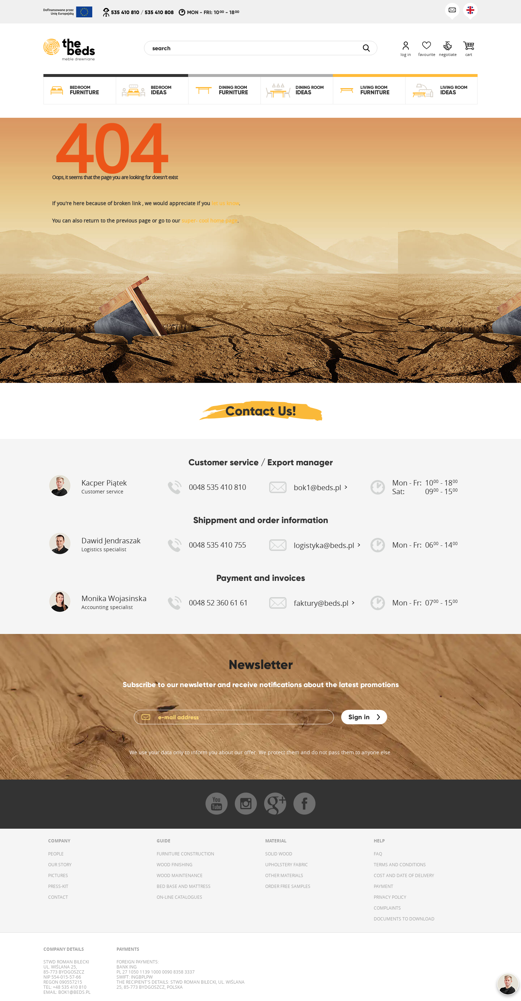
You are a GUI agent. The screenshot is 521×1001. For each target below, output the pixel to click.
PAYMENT (383, 886)
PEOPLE (56, 854)
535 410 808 (159, 12)
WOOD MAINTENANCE (180, 875)
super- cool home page (209, 220)
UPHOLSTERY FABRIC (286, 864)
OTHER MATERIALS (284, 875)
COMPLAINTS (387, 908)
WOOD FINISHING (174, 864)
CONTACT (58, 897)
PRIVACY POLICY (390, 897)
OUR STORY (60, 864)
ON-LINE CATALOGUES (179, 897)
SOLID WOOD (278, 854)
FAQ (378, 854)
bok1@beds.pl (73, 992)
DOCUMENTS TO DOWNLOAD (404, 919)
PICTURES (58, 875)
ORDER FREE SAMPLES (287, 886)
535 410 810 (125, 12)
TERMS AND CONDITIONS (400, 864)
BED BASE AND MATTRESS (184, 886)
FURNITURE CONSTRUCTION (185, 854)
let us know (225, 203)
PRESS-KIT (58, 886)
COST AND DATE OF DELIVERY (404, 875)
